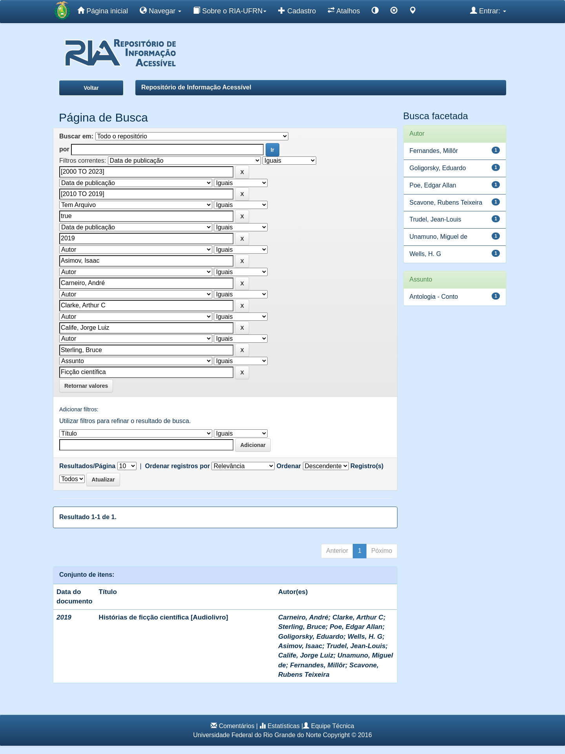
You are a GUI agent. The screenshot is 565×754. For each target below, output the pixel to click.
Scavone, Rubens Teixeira (446, 202)
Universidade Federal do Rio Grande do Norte (257, 735)
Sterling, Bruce (302, 626)
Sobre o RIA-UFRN (229, 10)
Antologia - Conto (434, 296)
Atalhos (344, 10)
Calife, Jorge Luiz (306, 655)
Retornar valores (86, 386)
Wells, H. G (365, 636)
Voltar (91, 88)
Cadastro (297, 10)
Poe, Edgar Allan (356, 626)
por (64, 149)
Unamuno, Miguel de (439, 236)
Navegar (160, 10)
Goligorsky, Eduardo (311, 636)
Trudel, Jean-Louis (356, 646)
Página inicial (102, 10)
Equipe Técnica (332, 726)
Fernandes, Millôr (317, 665)
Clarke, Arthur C (357, 617)
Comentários (237, 726)
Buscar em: (76, 136)
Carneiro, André (303, 617)
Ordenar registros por (177, 466)
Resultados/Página (87, 466)
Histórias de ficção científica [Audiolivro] (163, 617)
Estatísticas (284, 726)
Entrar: (488, 10)
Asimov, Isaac (300, 646)
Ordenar (289, 466)
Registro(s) (366, 466)
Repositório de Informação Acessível (196, 87)
